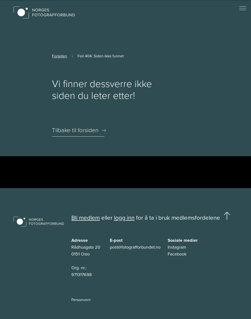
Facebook (177, 254)
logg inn (124, 217)
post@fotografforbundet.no (135, 247)
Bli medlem (85, 217)
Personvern (81, 300)
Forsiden (59, 56)
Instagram (177, 247)
